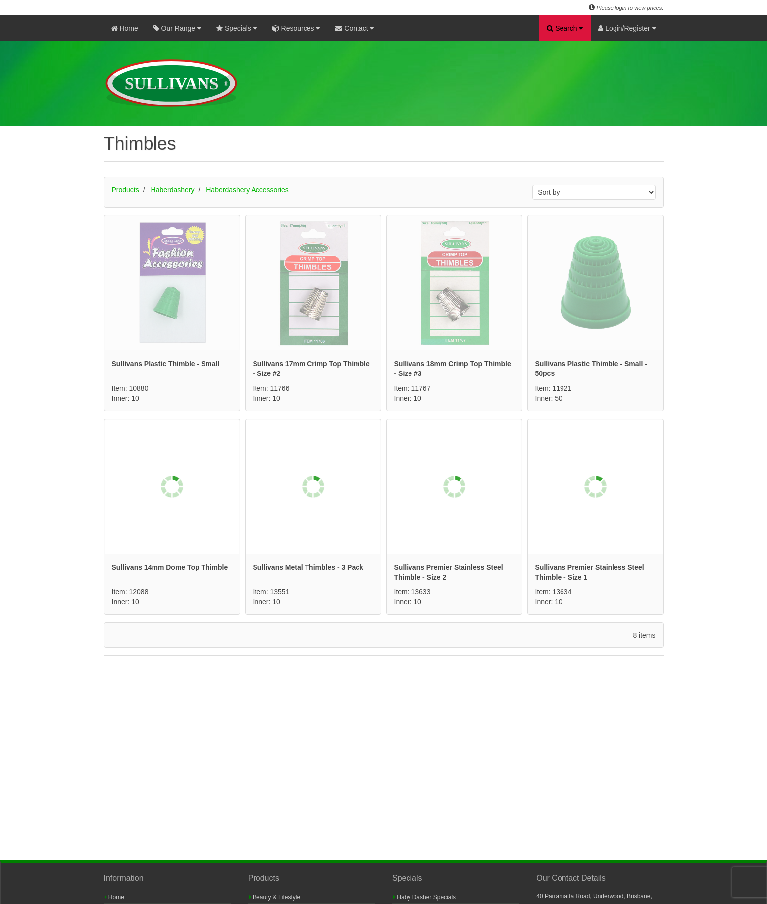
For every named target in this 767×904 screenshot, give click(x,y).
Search (565, 28)
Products (125, 190)
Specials (236, 28)
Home (124, 28)
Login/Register (627, 28)
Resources (296, 28)
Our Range (177, 28)
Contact (354, 28)
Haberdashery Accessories (247, 190)
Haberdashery (173, 190)
